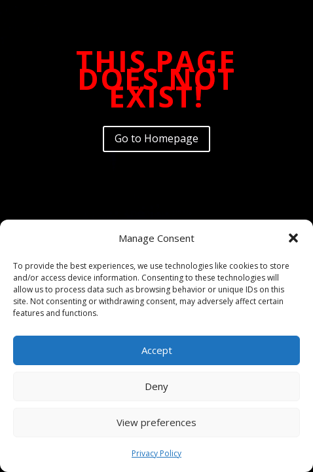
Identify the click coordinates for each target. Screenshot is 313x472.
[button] (293, 238)
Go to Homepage (156, 138)
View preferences (156, 422)
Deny (156, 386)
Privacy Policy (156, 453)
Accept (156, 350)
